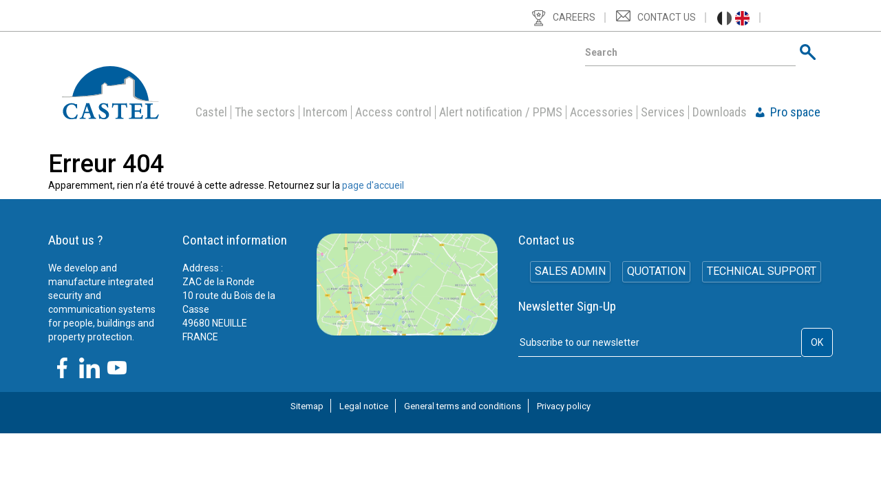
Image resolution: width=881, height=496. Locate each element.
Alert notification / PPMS (500, 112)
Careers (574, 17)
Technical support (763, 272)
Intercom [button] (325, 112)
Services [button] (663, 112)
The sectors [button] (265, 112)
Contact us (666, 17)
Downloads (719, 112)
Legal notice (363, 406)
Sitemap (306, 406)
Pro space (795, 112)
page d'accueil (373, 185)
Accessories (601, 112)
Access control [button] (393, 112)
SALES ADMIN (568, 272)
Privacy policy (564, 406)
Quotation (656, 272)
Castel (211, 112)
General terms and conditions (462, 406)
